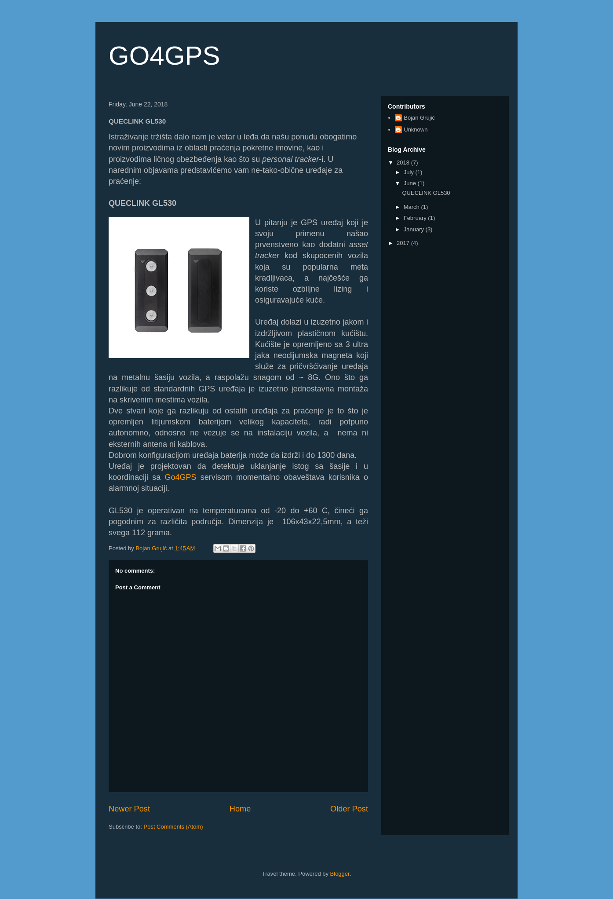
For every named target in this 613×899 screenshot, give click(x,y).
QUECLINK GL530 (426, 193)
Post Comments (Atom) (173, 826)
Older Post (349, 808)
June (411, 183)
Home (240, 808)
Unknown (415, 129)
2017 (404, 243)
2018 (404, 162)
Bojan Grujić (419, 117)
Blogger (340, 873)
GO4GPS (164, 55)
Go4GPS (181, 477)
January (415, 229)
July (410, 172)
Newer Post (129, 808)
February (416, 218)
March (412, 207)
